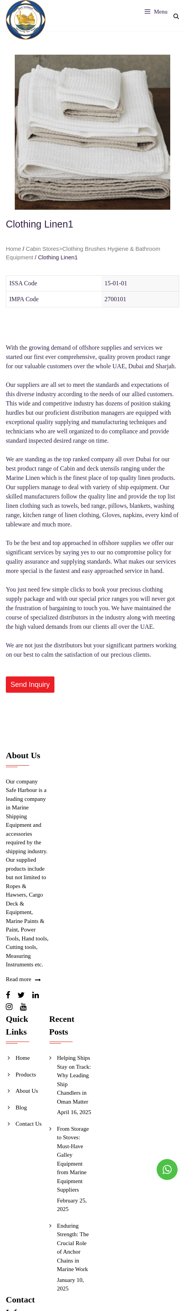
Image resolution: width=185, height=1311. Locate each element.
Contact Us (29, 1124)
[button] (30, 684)
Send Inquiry (30, 684)
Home (13, 249)
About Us (27, 1091)
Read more (18, 979)
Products (26, 1074)
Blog (21, 1107)
